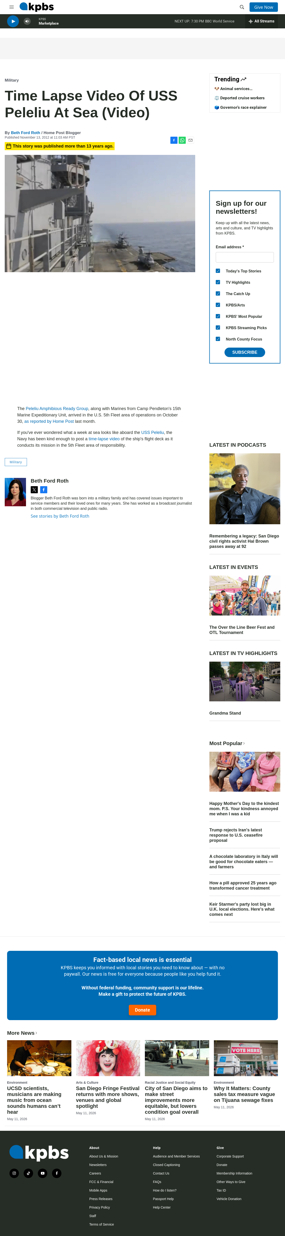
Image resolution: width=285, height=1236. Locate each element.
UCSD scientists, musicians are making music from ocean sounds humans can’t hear (34, 1100)
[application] (100, 339)
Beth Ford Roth (25, 133)
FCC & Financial (101, 1182)
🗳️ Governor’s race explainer (240, 107)
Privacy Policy (99, 1207)
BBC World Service (219, 23)
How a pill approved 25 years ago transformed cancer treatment (242, 886)
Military (12, 80)
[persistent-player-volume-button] (27, 23)
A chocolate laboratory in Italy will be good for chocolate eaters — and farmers (243, 861)
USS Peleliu (152, 432)
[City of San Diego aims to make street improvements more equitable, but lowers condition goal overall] (177, 1058)
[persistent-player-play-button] (13, 24)
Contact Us (161, 1173)
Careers (95, 1173)
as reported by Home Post (49, 421)
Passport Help (163, 1199)
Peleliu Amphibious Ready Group (57, 408)
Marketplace (49, 26)
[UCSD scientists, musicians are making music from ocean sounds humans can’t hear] (39, 1058)
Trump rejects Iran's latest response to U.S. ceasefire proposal (236, 835)
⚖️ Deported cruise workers (239, 98)
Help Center (162, 1207)
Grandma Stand (225, 713)
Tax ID (221, 1190)
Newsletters (98, 1165)
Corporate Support (230, 1156)
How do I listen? (165, 1190)
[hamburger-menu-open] (11, 7)
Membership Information (234, 1173)
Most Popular (227, 743)
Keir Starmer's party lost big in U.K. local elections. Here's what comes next (241, 909)
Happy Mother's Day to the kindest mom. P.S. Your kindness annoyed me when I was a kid (244, 808)
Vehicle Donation (229, 1199)
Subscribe (244, 352)
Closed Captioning (166, 1165)
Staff (92, 1216)
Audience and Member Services (176, 1156)
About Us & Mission (103, 1156)
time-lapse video (104, 439)
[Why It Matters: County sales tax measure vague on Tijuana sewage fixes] (246, 1058)
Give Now (263, 7)
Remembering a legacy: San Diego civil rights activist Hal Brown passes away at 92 (244, 541)
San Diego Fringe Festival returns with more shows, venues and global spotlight (108, 1097)
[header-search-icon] (242, 7)
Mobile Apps (98, 1190)
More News (22, 1033)
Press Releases (100, 1199)
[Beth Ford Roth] (15, 492)
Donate (142, 1010)
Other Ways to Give (231, 1182)
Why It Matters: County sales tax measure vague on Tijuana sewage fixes (244, 1094)
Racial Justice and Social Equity (170, 1082)
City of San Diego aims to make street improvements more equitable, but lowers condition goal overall (176, 1100)
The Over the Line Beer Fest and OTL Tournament (242, 630)
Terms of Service (101, 1224)
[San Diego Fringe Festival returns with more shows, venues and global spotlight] (108, 1058)
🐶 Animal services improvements (232, 91)
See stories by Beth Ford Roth (60, 516)
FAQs (157, 1182)
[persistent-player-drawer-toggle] (261, 23)
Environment (17, 1082)
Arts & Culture (87, 1082)
